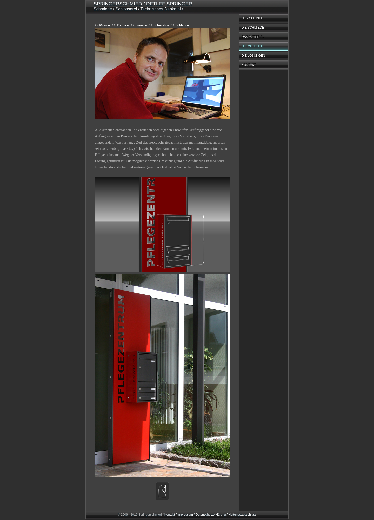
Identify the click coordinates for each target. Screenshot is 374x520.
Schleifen (182, 25)
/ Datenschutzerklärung (209, 514)
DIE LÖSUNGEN (253, 55)
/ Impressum (184, 514)
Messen (104, 25)
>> (96, 25)
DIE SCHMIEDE (253, 27)
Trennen (123, 25)
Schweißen (161, 25)
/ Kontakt (169, 514)
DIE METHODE (252, 46)
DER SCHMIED (252, 18)
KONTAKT (249, 65)
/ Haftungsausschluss (241, 514)
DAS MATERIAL (253, 37)
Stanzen (141, 25)
